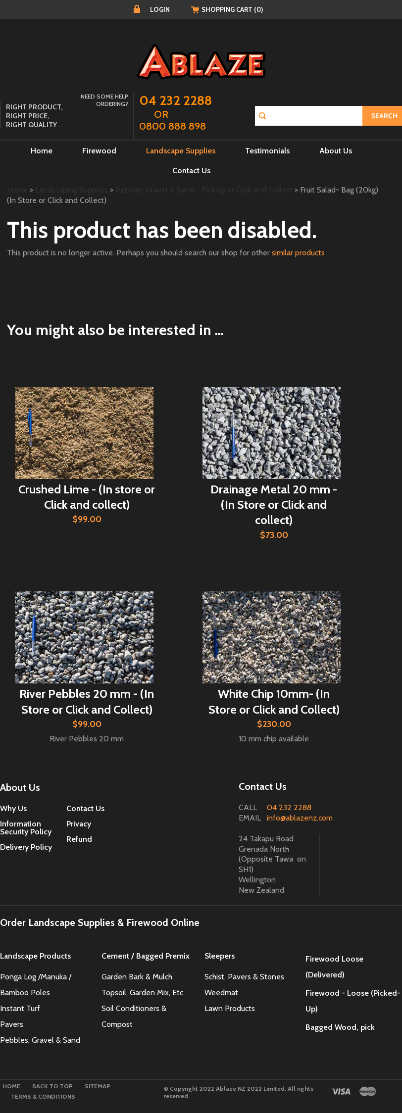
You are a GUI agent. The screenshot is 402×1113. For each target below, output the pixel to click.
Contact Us (191, 170)
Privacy (78, 823)
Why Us (13, 808)
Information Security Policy (25, 827)
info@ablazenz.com (300, 818)
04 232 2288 (289, 807)
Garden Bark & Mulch (136, 976)
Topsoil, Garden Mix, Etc (142, 992)
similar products (298, 252)
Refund (79, 839)
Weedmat (222, 992)
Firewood (99, 150)
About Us (335, 150)
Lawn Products (229, 1008)
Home (41, 150)
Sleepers (219, 956)
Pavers (11, 1024)
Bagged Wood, (331, 1027)
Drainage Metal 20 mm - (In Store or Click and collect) (273, 504)
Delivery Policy (26, 847)
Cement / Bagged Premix (145, 956)
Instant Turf (20, 1008)
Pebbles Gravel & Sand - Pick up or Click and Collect (204, 189)
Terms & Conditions (43, 1096)
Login (160, 9)
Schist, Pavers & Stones (244, 976)
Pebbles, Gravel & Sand (40, 1040)
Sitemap (97, 1086)
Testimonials (267, 150)
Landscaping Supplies (71, 189)
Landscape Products (35, 956)
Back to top (52, 1086)
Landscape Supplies (180, 150)
